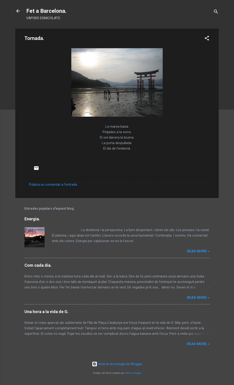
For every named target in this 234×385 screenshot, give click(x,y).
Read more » (198, 251)
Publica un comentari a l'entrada (53, 184)
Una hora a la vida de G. (46, 311)
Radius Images (133, 373)
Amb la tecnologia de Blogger (117, 364)
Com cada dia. (38, 265)
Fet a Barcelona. (46, 11)
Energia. (32, 218)
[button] (207, 38)
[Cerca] (216, 12)
